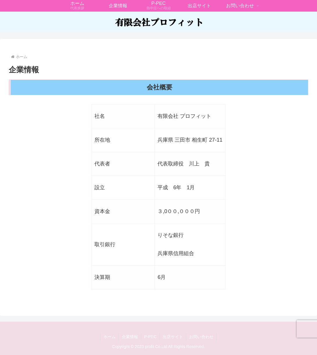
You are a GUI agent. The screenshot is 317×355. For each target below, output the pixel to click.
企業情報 (130, 336)
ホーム (109, 336)
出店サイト (173, 336)
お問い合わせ (201, 336)
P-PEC (150, 336)
